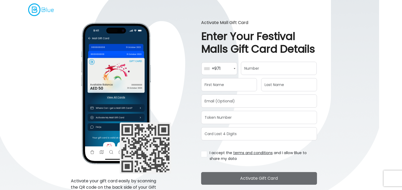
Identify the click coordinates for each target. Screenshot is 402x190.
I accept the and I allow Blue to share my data (258, 155)
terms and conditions (253, 152)
